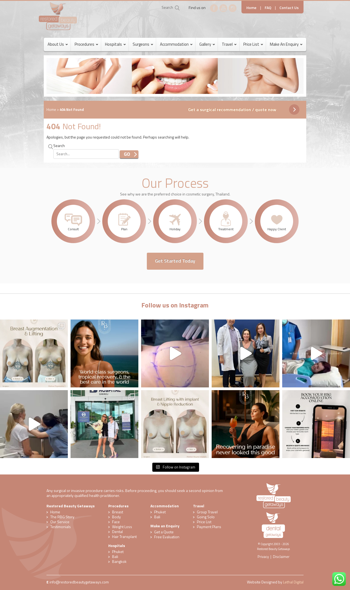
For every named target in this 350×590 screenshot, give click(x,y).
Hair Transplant (124, 536)
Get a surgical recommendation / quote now (232, 109)
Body (116, 517)
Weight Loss (122, 526)
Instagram (233, 8)
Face (116, 522)
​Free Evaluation (166, 537)
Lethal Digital (293, 582)
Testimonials (60, 526)
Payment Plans (209, 526)
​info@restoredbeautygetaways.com (79, 582)
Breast (117, 512)
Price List (204, 522)
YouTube (223, 8)
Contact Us (289, 7)
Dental (117, 531)
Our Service (59, 522)
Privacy (263, 556)
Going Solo (206, 517)
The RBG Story (62, 517)
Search (167, 7)
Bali (115, 556)
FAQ (268, 7)
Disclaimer (281, 556)
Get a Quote (164, 532)
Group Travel (207, 512)
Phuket (118, 551)
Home (251, 7)
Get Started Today (175, 260)
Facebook (214, 8)
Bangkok (119, 561)
